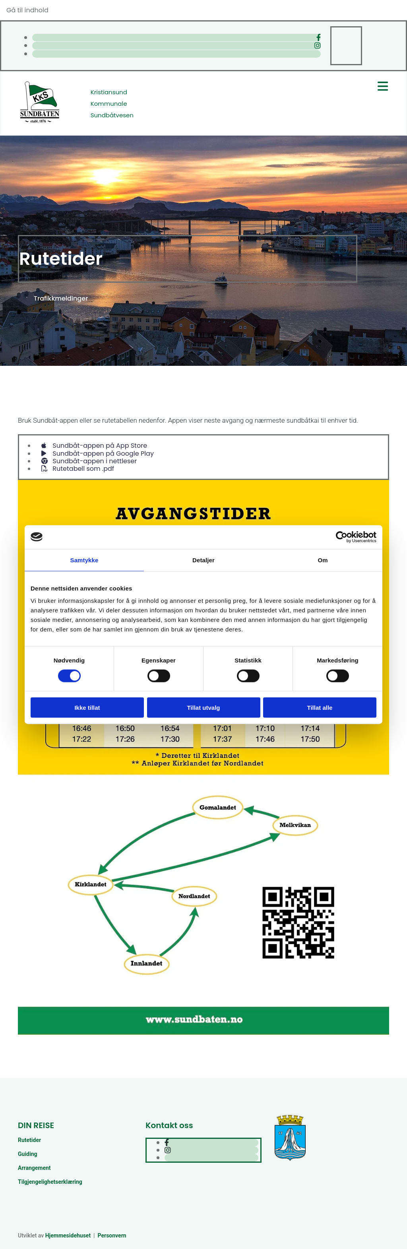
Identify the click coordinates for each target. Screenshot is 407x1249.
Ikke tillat (87, 707)
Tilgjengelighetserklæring (50, 1182)
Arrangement (34, 1168)
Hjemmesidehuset (68, 1235)
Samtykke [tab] (84, 559)
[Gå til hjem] (39, 121)
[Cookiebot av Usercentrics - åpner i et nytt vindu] (341, 537)
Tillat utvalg (203, 707)
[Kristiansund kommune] (290, 1160)
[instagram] (317, 46)
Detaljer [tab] (203, 559)
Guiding (27, 1154)
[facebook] (318, 38)
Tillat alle (320, 707)
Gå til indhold (27, 10)
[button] (61, 298)
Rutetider (29, 1140)
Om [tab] (323, 559)
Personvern (112, 1235)
